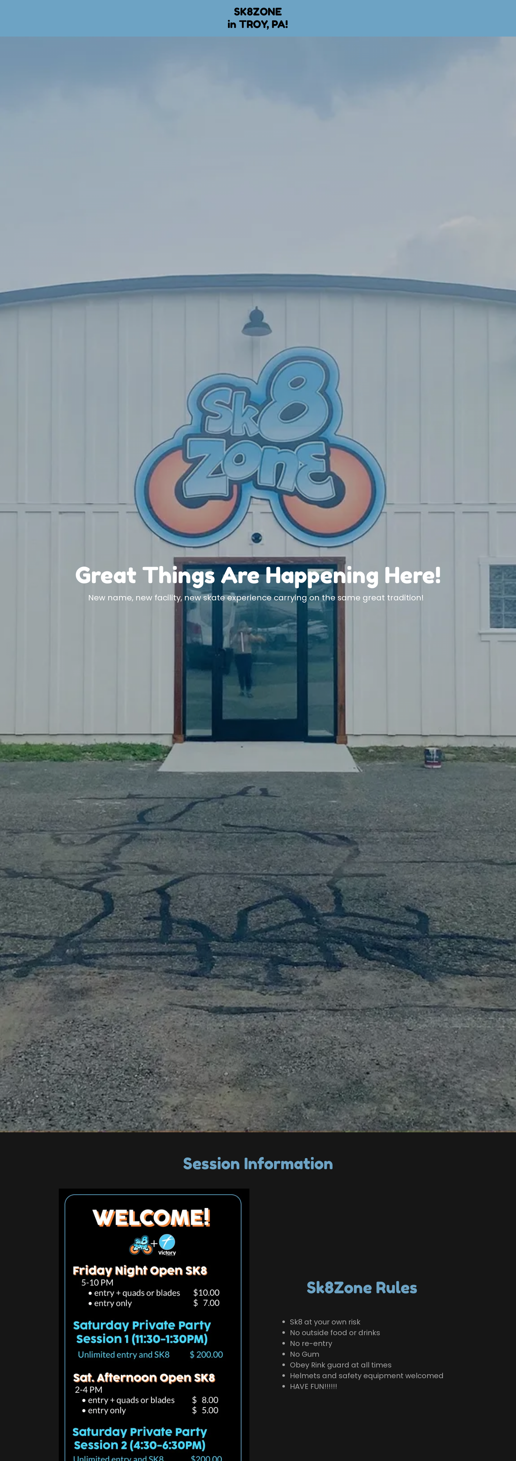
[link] (258, 26)
